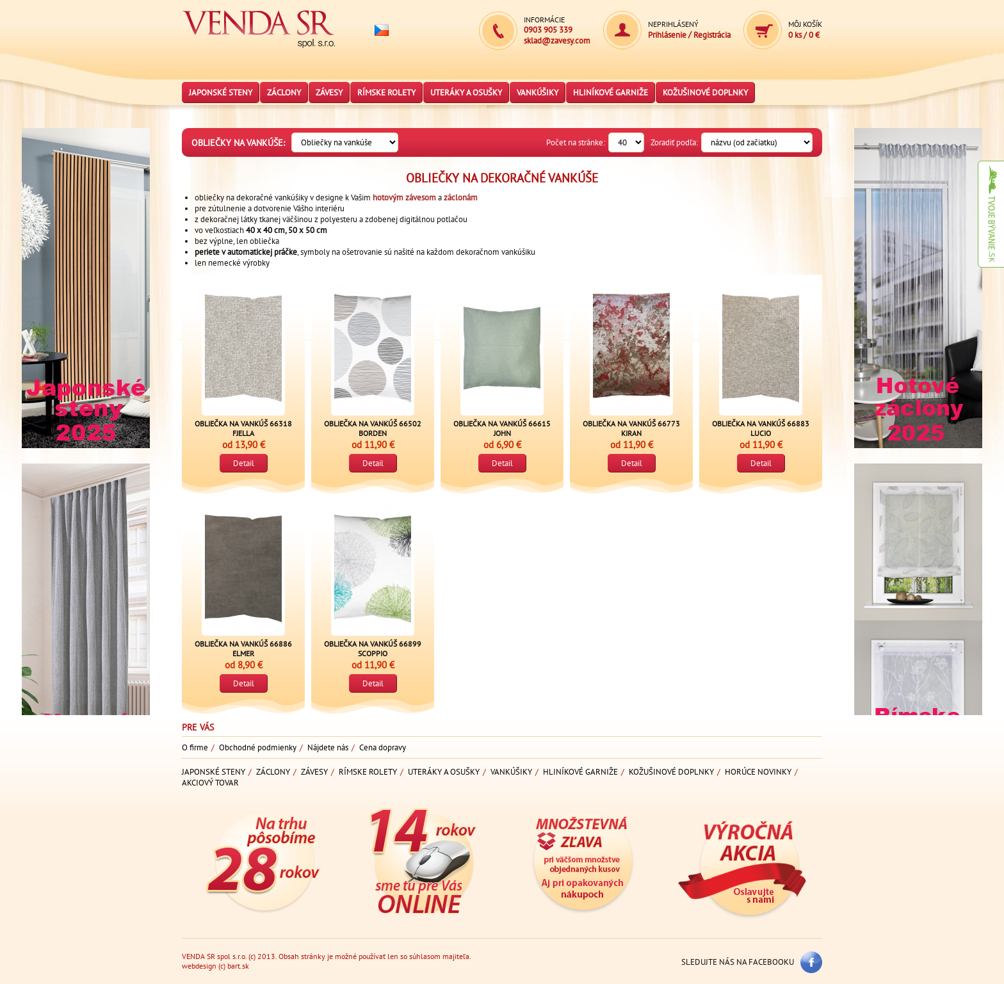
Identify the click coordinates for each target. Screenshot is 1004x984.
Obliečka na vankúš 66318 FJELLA (243, 428)
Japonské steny (220, 92)
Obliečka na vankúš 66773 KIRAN (631, 428)
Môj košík (805, 24)
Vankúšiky (537, 92)
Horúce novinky (758, 771)
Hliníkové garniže (610, 92)
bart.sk (238, 966)
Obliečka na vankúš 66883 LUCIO (760, 428)
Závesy (329, 92)
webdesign (199, 966)
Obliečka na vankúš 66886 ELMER (243, 648)
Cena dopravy (382, 747)
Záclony (284, 92)
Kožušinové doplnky (705, 92)
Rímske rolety (386, 92)
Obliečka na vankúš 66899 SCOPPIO (372, 648)
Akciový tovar (210, 782)
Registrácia (712, 34)
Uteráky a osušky (466, 92)
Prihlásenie (667, 34)
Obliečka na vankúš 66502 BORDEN (372, 428)
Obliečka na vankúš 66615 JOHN (502, 428)
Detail (243, 463)
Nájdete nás (327, 747)
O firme (195, 747)
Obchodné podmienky (257, 747)
